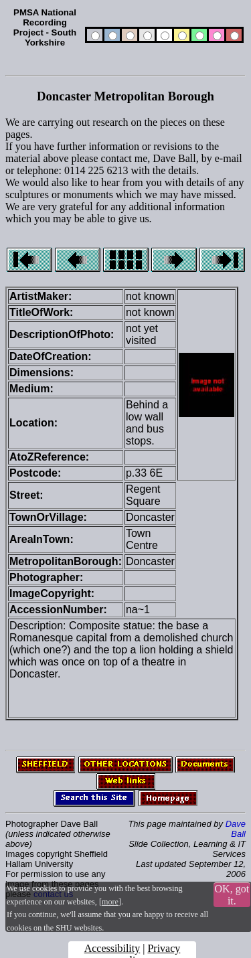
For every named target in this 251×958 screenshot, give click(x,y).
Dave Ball (236, 829)
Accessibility (112, 948)
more (110, 901)
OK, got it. (232, 894)
